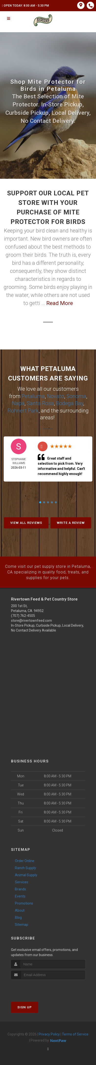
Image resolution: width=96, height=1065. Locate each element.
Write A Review (71, 522)
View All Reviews (26, 522)
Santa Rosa (40, 403)
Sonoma (76, 396)
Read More (59, 303)
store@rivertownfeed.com (31, 620)
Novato (55, 396)
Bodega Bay (69, 403)
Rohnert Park (23, 410)
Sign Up (24, 1006)
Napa (18, 403)
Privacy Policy (49, 1033)
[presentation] (37, 987)
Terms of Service (75, 1033)
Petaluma (33, 396)
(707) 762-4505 (23, 615)
